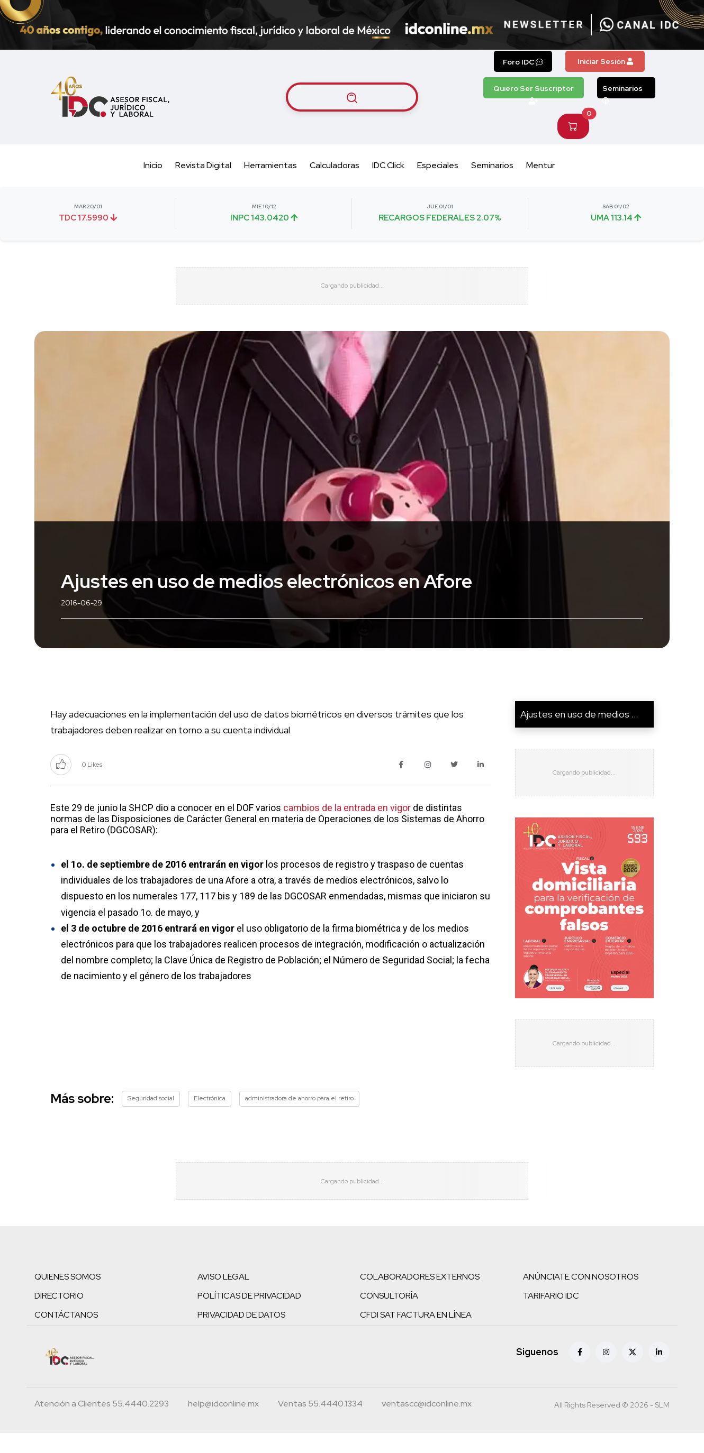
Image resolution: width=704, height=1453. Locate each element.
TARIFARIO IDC (551, 1315)
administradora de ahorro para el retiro (299, 1108)
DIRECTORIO (59, 1315)
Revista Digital (203, 165)
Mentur (540, 165)
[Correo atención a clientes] (223, 1425)
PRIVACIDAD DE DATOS (241, 1334)
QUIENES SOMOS (67, 1296)
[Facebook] (579, 1372)
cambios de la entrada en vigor (347, 817)
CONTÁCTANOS (66, 1334)
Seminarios (622, 91)
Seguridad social (151, 1108)
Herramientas (270, 165)
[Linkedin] (659, 1372)
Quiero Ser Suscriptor (533, 91)
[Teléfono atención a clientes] (101, 1425)
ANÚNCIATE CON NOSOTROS (580, 1296)
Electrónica (209, 1108)
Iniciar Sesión (605, 61)
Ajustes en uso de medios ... (579, 724)
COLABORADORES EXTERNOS (420, 1296)
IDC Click (388, 165)
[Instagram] (606, 1372)
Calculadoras (334, 165)
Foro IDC (523, 62)
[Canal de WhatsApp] (639, 25)
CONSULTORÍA (389, 1315)
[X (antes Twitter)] (632, 1372)
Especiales (437, 165)
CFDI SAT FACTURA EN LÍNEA (416, 1334)
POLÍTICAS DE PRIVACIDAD (249, 1315)
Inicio (153, 165)
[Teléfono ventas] (320, 1425)
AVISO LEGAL (223, 1296)
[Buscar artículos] (352, 97)
